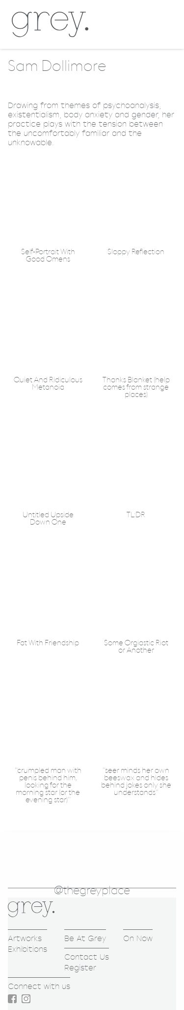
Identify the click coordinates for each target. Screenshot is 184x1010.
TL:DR (136, 515)
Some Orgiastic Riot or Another (136, 646)
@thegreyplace (92, 890)
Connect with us (39, 986)
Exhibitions (27, 949)
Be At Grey (85, 938)
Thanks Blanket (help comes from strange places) (136, 387)
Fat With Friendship (48, 643)
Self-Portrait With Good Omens (48, 255)
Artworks (25, 938)
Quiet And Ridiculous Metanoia (48, 383)
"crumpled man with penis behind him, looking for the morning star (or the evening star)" (48, 785)
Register (80, 967)
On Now (138, 938)
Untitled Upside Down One (48, 518)
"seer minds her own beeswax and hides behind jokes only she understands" (136, 781)
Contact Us (86, 957)
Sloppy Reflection (135, 252)
